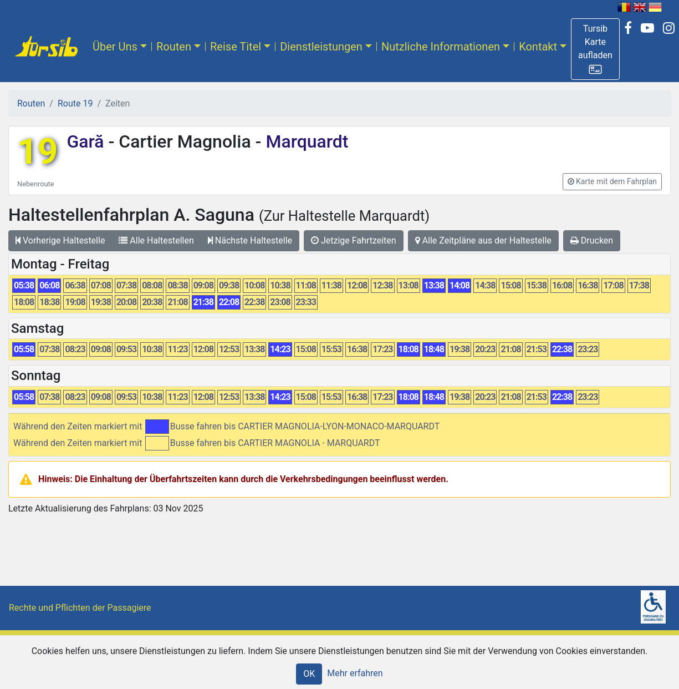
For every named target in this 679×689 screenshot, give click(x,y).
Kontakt (538, 46)
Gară (87, 141)
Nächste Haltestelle (250, 240)
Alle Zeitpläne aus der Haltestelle (483, 240)
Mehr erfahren (354, 673)
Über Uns (115, 46)
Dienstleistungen (321, 46)
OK (309, 673)
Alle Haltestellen (156, 240)
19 (37, 152)
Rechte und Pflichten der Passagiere (80, 607)
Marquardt (304, 141)
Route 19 (75, 103)
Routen (173, 46)
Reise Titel (235, 46)
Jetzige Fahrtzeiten (353, 240)
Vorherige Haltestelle (60, 240)
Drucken (591, 240)
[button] (595, 49)
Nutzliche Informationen (440, 46)
